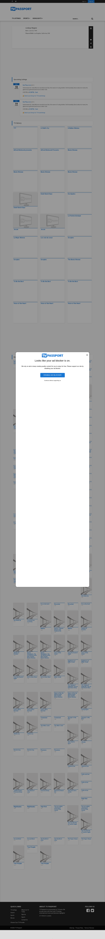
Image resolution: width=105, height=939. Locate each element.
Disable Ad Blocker (52, 375)
